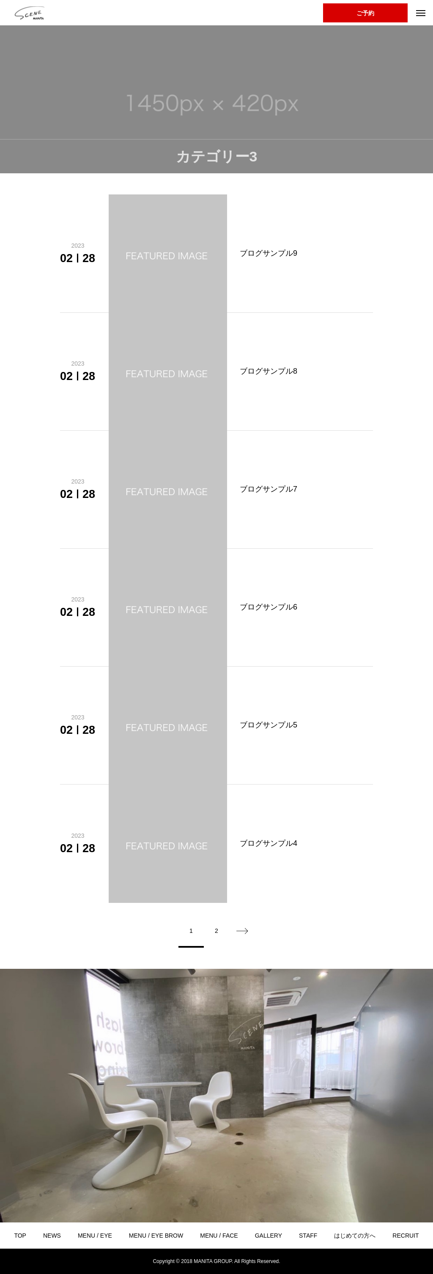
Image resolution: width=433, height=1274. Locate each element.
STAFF (308, 1235)
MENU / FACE (219, 1235)
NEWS (52, 1235)
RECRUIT (405, 1235)
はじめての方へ (354, 1235)
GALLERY (268, 1235)
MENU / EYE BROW (156, 1235)
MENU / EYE (95, 1235)
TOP (20, 1235)
